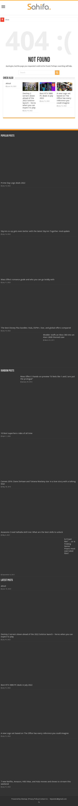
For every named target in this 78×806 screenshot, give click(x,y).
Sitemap (24, 799)
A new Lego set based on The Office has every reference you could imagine (64, 98)
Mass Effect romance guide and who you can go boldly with (27, 279)
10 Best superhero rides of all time (16, 433)
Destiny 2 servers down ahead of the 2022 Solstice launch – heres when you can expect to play (29, 100)
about (7, 20)
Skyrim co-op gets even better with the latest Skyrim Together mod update (35, 231)
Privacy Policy (34, 799)
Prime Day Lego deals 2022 (13, 183)
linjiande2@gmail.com (58, 799)
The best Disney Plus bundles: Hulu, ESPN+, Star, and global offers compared (36, 328)
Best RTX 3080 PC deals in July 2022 (46, 95)
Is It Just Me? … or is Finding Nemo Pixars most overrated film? (69, 546)
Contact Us (44, 799)
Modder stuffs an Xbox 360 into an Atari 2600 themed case (58, 336)
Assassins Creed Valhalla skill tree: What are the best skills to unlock (32, 532)
